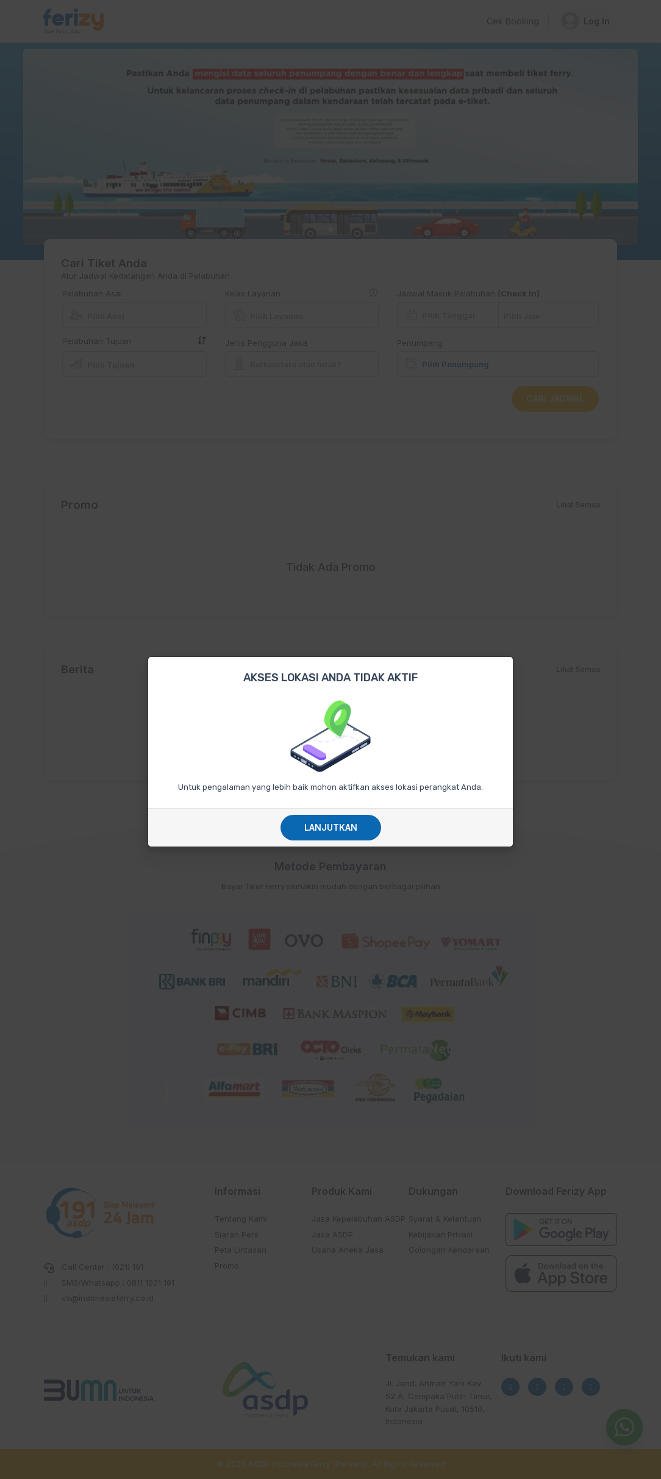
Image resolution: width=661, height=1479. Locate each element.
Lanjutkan (330, 827)
